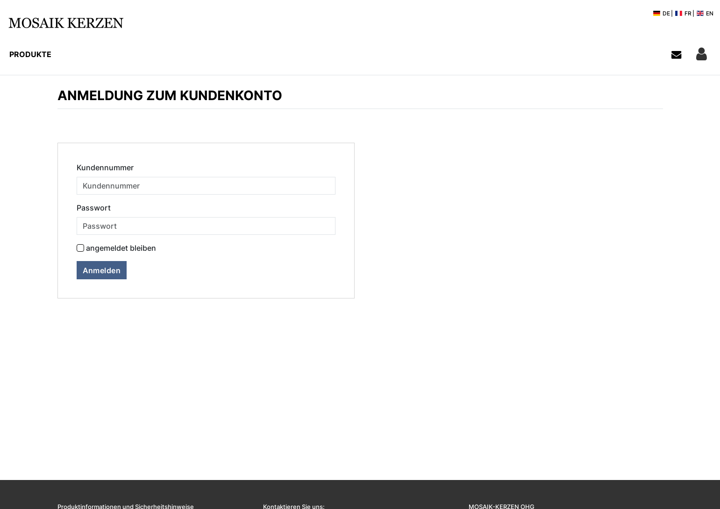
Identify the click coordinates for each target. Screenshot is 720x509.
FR (683, 13)
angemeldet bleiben (121, 248)
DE (661, 13)
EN (704, 13)
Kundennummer (105, 167)
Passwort (94, 207)
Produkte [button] (30, 54)
